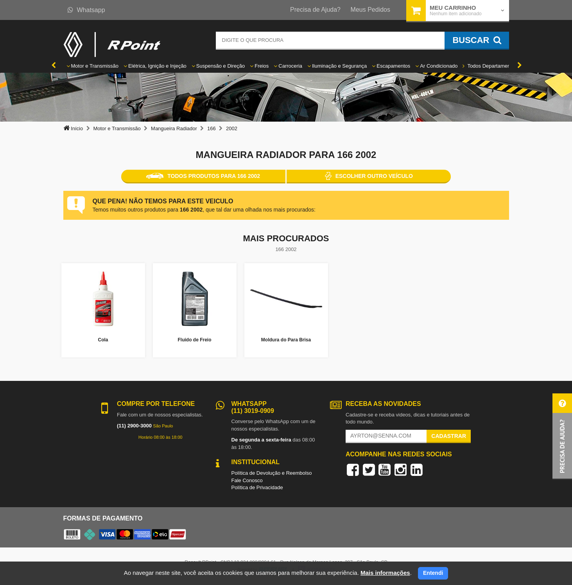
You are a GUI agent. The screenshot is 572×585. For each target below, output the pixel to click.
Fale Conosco (247, 480)
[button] (562, 436)
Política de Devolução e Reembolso (271, 473)
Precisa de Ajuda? (315, 9)
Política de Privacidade (257, 487)
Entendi (433, 573)
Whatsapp (86, 10)
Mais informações (385, 572)
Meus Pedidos (370, 9)
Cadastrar (448, 436)
